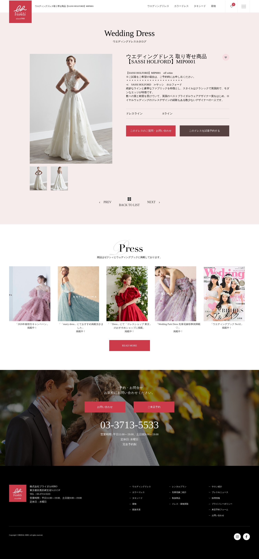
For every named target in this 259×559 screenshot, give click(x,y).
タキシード (200, 5)
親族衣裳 (136, 510)
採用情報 (216, 498)
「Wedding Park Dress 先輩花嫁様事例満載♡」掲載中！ (178, 328)
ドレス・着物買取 (180, 504)
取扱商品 (176, 498)
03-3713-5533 (129, 433)
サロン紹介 (217, 486)
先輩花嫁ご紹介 (179, 492)
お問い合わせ (104, 407)
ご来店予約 (154, 407)
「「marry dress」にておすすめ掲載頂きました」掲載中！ (80, 328)
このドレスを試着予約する (204, 131)
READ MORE (129, 345)
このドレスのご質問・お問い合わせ (150, 131)
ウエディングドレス (158, 5)
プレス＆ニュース (220, 492)
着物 (213, 5)
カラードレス (181, 5)
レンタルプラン (179, 486)
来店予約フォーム (220, 510)
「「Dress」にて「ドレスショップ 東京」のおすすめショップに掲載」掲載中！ (129, 328)
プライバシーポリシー (222, 504)
